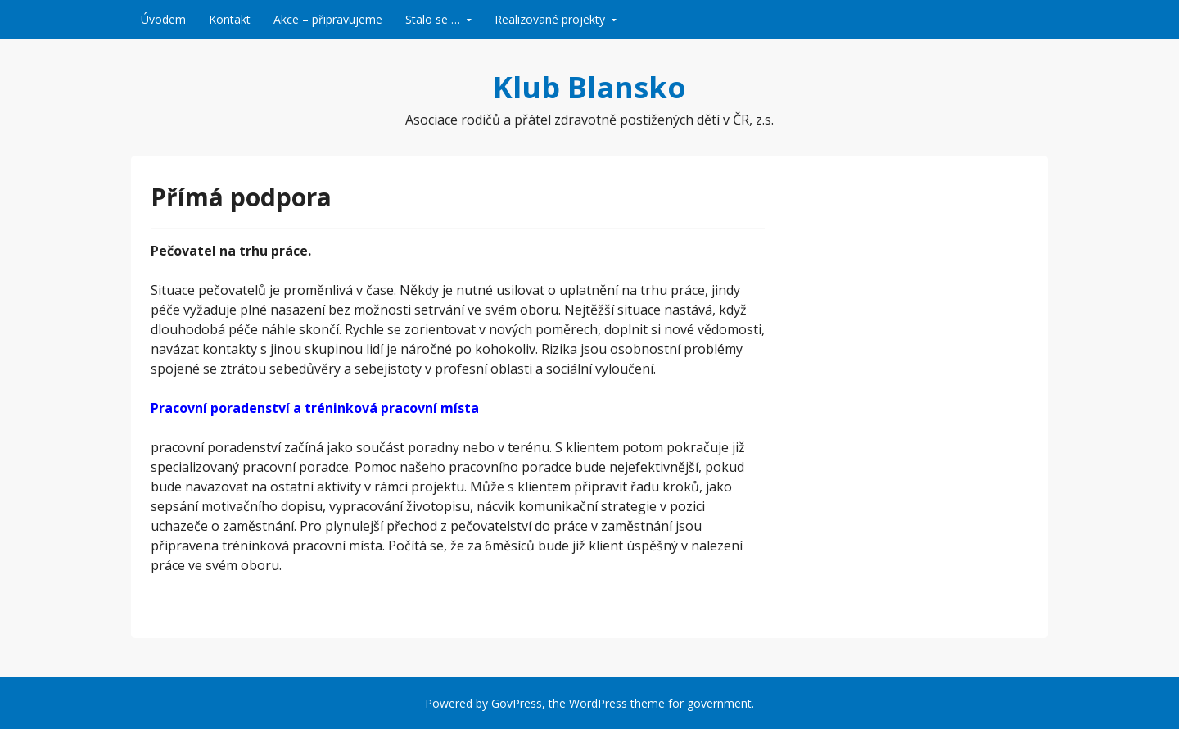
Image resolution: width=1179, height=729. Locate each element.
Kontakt (230, 19)
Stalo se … (432, 19)
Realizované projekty (550, 19)
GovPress (516, 703)
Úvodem (163, 19)
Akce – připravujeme (327, 19)
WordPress (598, 703)
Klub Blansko (589, 87)
